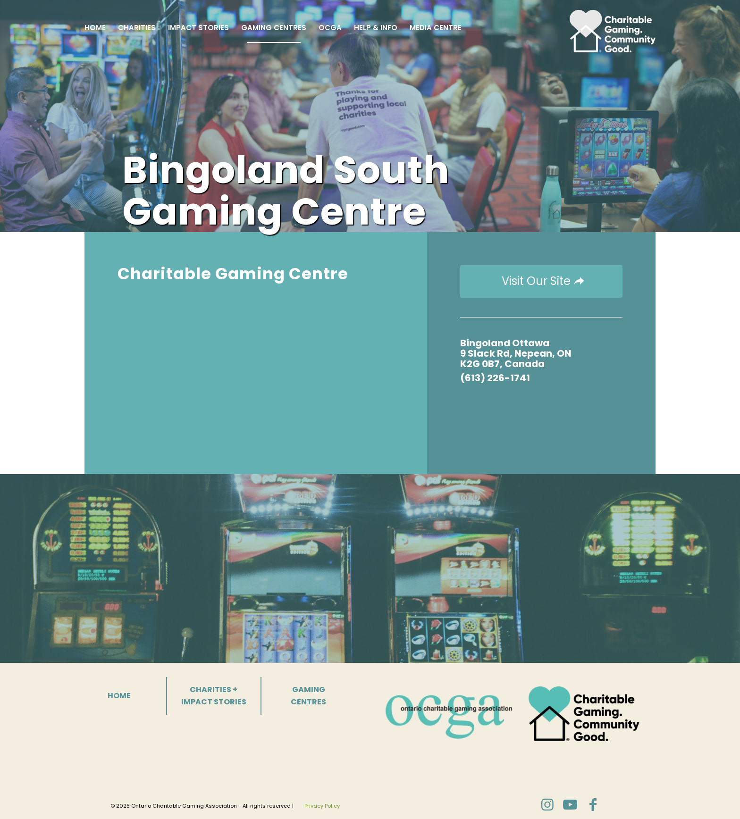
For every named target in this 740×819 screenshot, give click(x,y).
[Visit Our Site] (541, 281)
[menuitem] (95, 27)
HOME (119, 695)
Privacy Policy (322, 806)
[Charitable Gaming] (613, 27)
